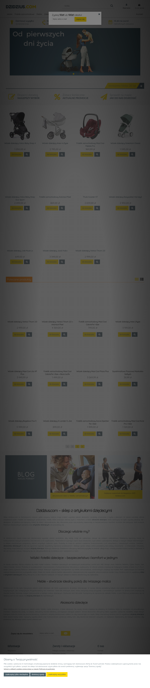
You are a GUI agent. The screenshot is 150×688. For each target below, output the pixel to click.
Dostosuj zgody (38, 674)
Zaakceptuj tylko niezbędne (16, 674)
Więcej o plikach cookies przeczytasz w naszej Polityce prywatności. (29, 669)
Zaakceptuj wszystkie (57, 674)
